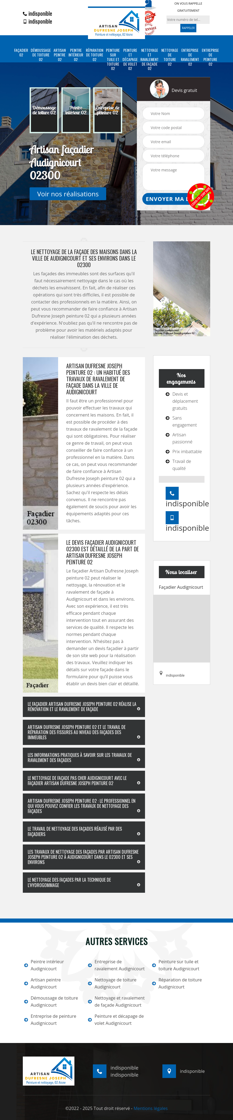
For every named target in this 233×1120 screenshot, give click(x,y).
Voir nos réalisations (68, 193)
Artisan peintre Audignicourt (42, 983)
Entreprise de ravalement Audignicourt (116, 965)
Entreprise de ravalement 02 (190, 57)
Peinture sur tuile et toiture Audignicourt (175, 965)
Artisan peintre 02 (59, 55)
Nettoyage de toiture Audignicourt (112, 983)
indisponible (37, 13)
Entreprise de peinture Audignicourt (50, 1019)
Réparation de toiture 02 (94, 55)
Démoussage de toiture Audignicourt (51, 1001)
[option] (44, 110)
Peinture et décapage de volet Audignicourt (116, 1019)
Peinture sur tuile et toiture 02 (113, 59)
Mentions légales (151, 1108)
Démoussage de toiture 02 (41, 55)
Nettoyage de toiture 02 (169, 57)
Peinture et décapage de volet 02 (130, 59)
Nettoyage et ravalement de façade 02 (149, 59)
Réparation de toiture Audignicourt (177, 983)
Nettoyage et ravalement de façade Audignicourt (116, 1001)
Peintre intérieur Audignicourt (44, 965)
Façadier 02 (21, 52)
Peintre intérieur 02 (75, 55)
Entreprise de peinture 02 (210, 57)
